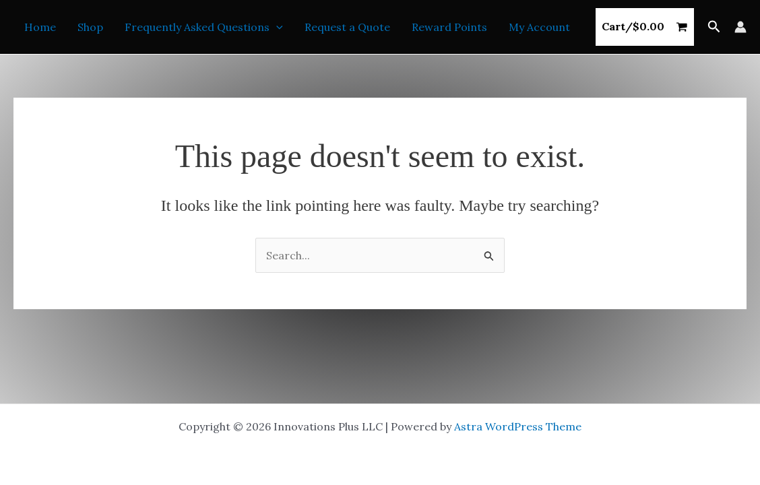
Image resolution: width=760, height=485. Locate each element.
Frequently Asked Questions (204, 27)
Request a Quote (347, 27)
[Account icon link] (740, 27)
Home (40, 27)
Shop (90, 27)
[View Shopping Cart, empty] (645, 27)
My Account (539, 27)
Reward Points (449, 27)
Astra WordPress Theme (517, 426)
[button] (276, 27)
